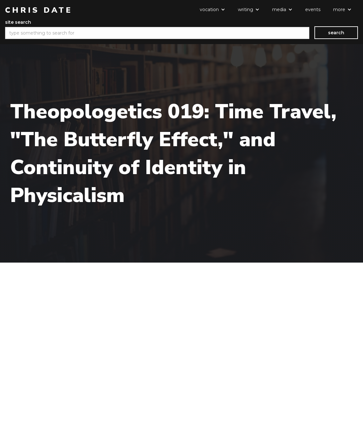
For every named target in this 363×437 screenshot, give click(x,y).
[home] (38, 10)
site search (18, 22)
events (312, 9)
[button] (212, 9)
